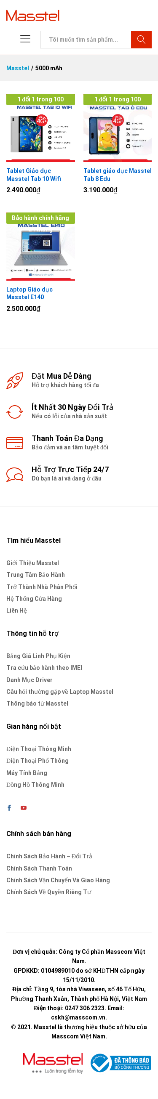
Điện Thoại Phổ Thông (37, 760)
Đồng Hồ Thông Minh (35, 784)
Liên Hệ (16, 610)
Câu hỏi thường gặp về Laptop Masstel (59, 691)
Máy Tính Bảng (26, 773)
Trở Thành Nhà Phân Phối (42, 587)
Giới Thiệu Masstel (32, 563)
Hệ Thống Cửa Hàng (34, 598)
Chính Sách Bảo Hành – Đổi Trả (49, 856)
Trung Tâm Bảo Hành (35, 574)
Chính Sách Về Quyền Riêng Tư (48, 892)
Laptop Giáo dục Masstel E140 (29, 293)
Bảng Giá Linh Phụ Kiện (38, 656)
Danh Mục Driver (29, 680)
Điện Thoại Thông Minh (38, 749)
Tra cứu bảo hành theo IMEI (44, 667)
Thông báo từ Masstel (37, 703)
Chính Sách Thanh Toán (39, 868)
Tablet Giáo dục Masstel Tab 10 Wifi (33, 174)
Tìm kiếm (141, 39)
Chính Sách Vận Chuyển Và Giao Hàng (58, 880)
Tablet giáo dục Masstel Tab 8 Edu (117, 174)
